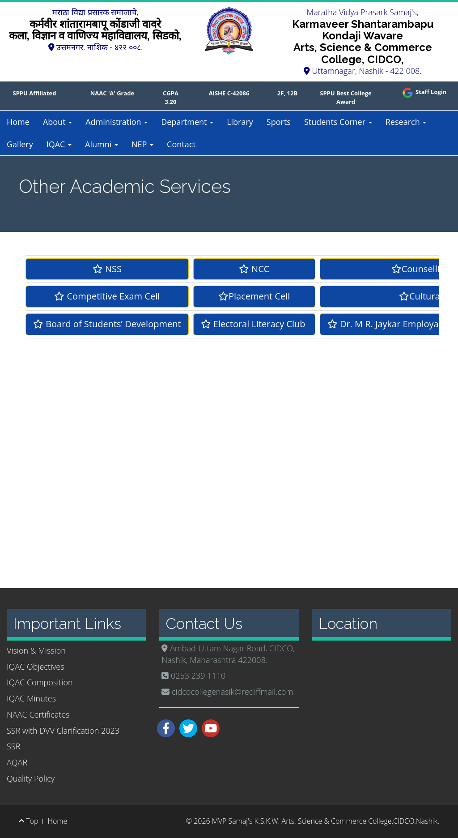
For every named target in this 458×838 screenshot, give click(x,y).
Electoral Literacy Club (254, 324)
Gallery (20, 144)
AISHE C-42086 (229, 93)
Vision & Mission (36, 650)
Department (187, 121)
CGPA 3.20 (170, 97)
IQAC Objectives (35, 666)
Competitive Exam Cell (107, 296)
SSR (13, 746)
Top (28, 821)
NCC (254, 269)
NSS (107, 269)
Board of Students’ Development (107, 324)
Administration (116, 121)
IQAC (59, 144)
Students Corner (338, 121)
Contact (181, 144)
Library (240, 121)
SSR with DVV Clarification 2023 (63, 730)
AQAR (17, 762)
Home (18, 121)
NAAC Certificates (38, 714)
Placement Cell (254, 296)
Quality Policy (31, 778)
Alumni (101, 144)
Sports (279, 121)
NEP (142, 144)
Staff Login (424, 92)
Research (406, 121)
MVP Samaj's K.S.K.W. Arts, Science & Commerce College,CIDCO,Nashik (324, 821)
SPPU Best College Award (346, 97)
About (57, 121)
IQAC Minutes (31, 698)
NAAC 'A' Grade (112, 93)
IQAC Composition (40, 682)
